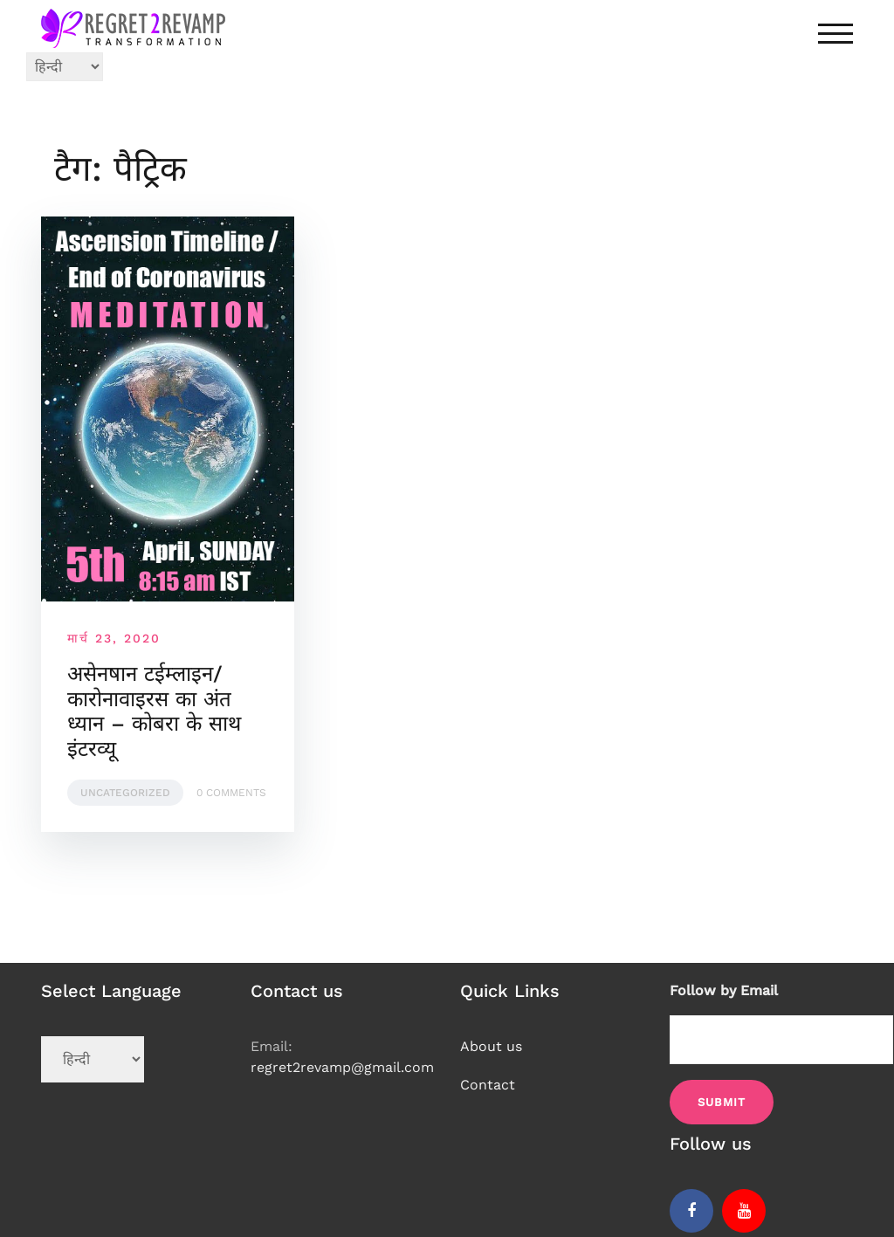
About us (491, 1046)
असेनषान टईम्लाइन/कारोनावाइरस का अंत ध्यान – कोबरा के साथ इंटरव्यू (154, 711)
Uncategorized (125, 793)
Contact (487, 1084)
